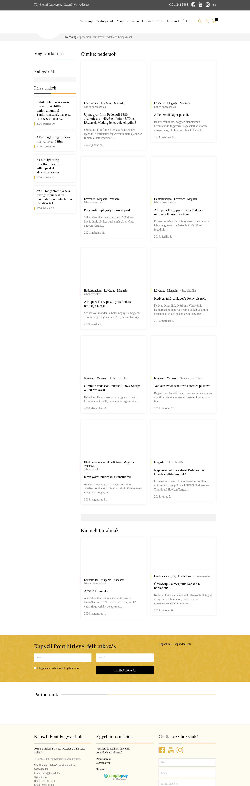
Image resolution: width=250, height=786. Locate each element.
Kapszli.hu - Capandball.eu (175, 644)
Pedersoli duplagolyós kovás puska (108, 210)
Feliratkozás (125, 670)
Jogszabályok (103, 762)
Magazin (122, 21)
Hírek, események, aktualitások (102, 462)
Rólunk (100, 769)
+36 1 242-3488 (178, 4)
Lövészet (173, 21)
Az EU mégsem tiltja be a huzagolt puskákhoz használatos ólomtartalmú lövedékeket (54, 197)
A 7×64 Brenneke (96, 591)
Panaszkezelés (103, 758)
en (214, 4)
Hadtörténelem (163, 199)
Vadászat (137, 21)
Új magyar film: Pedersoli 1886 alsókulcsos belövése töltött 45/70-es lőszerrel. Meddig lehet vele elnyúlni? (110, 118)
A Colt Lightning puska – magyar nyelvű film (53, 139)
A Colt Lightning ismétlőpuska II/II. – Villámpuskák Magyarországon (50, 166)
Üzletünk (188, 21)
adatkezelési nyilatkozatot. (66, 668)
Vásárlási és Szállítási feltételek (113, 748)
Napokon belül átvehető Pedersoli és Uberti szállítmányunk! (179, 472)
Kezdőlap (71, 37)
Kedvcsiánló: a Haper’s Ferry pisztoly (180, 298)
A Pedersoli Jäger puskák (171, 114)
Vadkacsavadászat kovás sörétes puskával (182, 386)
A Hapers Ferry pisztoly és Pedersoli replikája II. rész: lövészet (179, 212)
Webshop (86, 21)
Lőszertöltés (155, 21)
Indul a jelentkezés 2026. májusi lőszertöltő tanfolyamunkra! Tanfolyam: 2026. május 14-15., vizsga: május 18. (54, 110)
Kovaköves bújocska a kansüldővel (108, 477)
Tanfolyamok (105, 21)
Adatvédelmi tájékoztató (109, 752)
